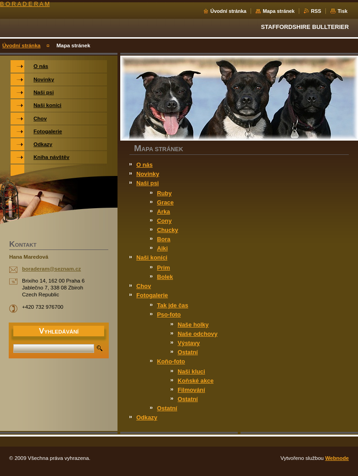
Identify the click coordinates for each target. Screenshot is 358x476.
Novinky (147, 173)
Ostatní (188, 352)
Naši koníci (152, 257)
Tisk (342, 11)
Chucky (167, 230)
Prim (163, 267)
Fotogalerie (152, 295)
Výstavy (189, 343)
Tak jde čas (172, 305)
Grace (165, 202)
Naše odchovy (198, 333)
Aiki (162, 248)
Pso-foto (169, 314)
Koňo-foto (171, 361)
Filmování (191, 389)
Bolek (165, 276)
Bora (163, 239)
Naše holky (193, 324)
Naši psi (147, 183)
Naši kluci (191, 371)
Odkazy (146, 417)
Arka (163, 211)
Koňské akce (195, 380)
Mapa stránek (279, 11)
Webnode (337, 458)
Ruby (164, 193)
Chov (143, 286)
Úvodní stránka (228, 11)
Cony (164, 220)
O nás (144, 164)
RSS (316, 11)
